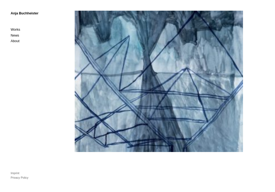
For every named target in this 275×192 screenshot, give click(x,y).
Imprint (15, 173)
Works (15, 29)
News (15, 35)
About (15, 41)
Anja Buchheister (24, 13)
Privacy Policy (19, 177)
